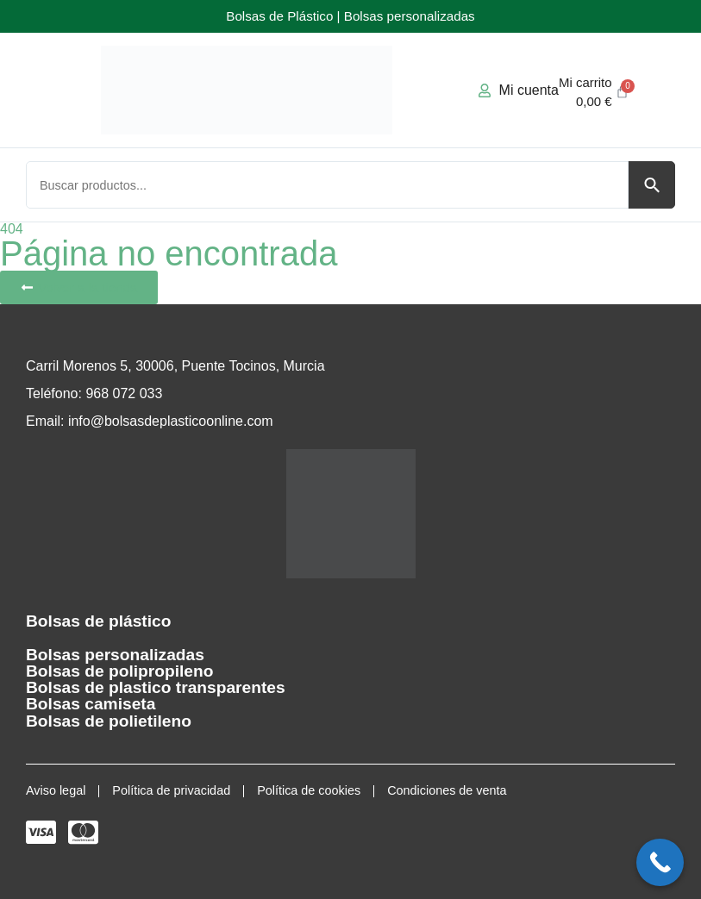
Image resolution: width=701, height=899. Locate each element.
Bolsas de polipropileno (119, 671)
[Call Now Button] (660, 862)
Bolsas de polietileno (108, 721)
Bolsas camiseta (90, 704)
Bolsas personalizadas (115, 655)
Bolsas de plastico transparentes (155, 687)
